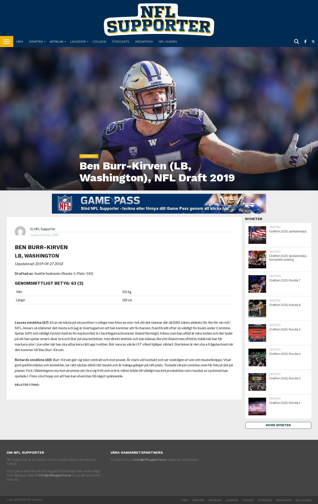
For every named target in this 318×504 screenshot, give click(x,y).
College (99, 41)
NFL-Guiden (168, 41)
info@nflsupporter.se (55, 475)
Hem (19, 41)
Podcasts (120, 41)
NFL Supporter (44, 229)
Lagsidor (78, 41)
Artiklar (56, 41)
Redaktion (144, 41)
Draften (36, 41)
